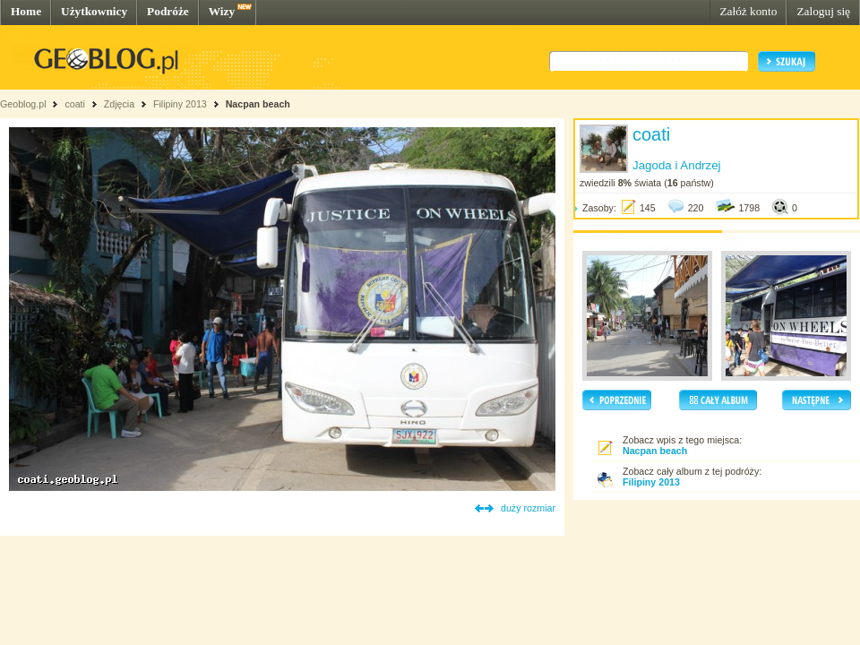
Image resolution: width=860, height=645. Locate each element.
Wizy (222, 11)
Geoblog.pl (23, 104)
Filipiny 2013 (180, 104)
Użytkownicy (94, 11)
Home (26, 11)
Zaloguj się (823, 11)
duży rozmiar (528, 508)
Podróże (168, 11)
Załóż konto (748, 11)
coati (74, 104)
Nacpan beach (258, 104)
